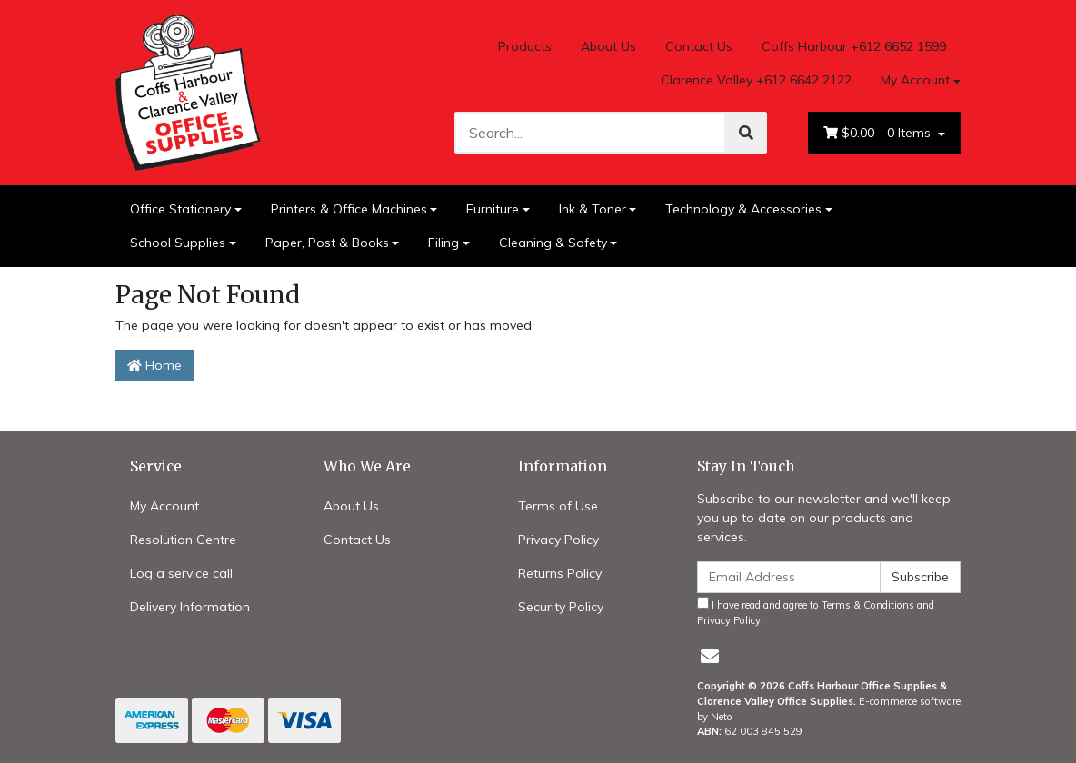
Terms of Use (558, 506)
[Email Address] (789, 577)
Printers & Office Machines (349, 209)
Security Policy (560, 607)
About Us (608, 46)
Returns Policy (560, 573)
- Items (878, 133)
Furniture (492, 209)
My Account (164, 506)
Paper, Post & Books (327, 242)
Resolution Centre (183, 539)
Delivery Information (190, 607)
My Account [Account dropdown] (915, 80)
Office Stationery (180, 209)
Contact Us (698, 46)
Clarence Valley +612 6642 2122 (756, 80)
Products (525, 46)
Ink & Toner (592, 209)
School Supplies (177, 242)
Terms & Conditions (868, 605)
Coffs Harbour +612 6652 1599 (854, 46)
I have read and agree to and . (815, 612)
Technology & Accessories (743, 209)
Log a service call (181, 573)
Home (154, 365)
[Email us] (710, 656)
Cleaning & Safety (553, 242)
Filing (443, 242)
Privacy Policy (558, 539)
